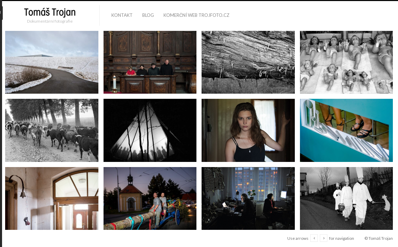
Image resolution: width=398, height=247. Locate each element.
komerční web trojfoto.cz (196, 15)
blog (148, 15)
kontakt (122, 15)
